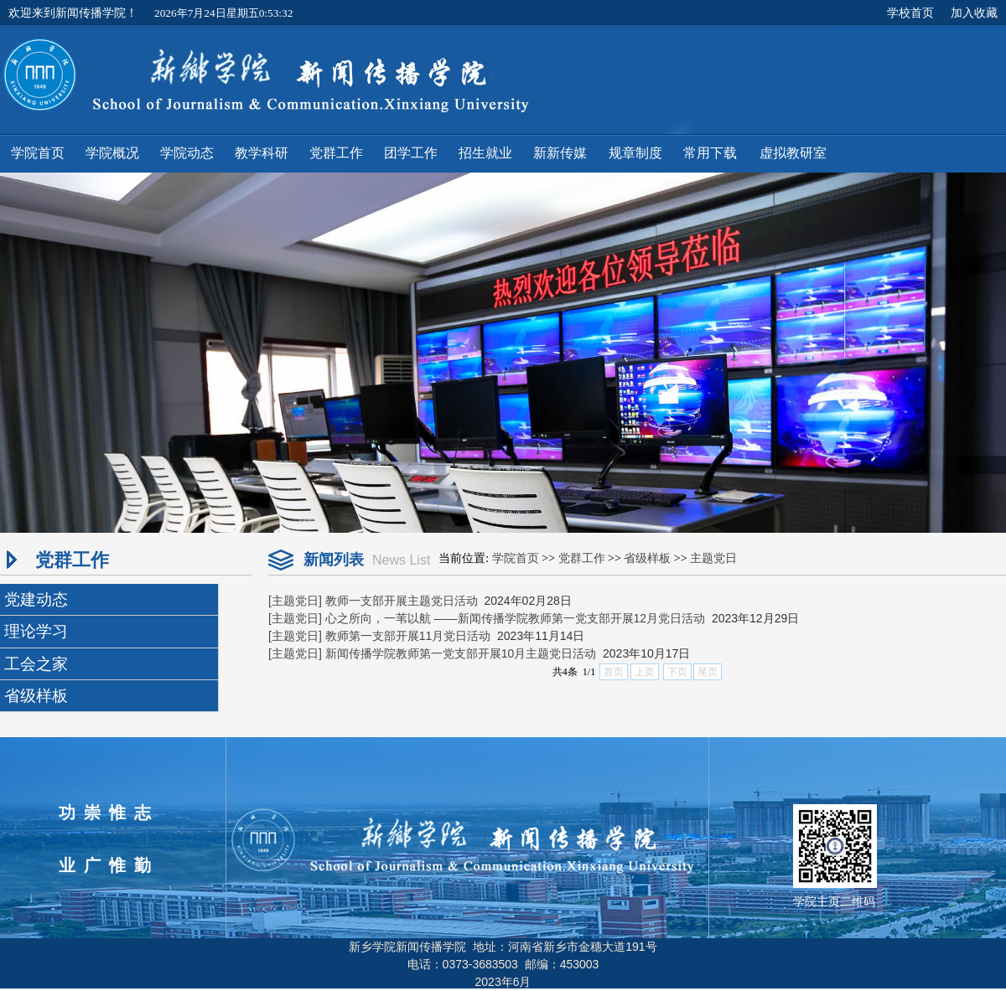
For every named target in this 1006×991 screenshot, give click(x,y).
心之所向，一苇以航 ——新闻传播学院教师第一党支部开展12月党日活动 (515, 618)
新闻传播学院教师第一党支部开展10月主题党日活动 (461, 653)
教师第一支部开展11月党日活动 (408, 636)
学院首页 (515, 558)
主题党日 (713, 558)
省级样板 (647, 558)
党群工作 (581, 558)
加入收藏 (974, 12)
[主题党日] (295, 600)
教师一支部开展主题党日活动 (401, 600)
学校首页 (910, 12)
